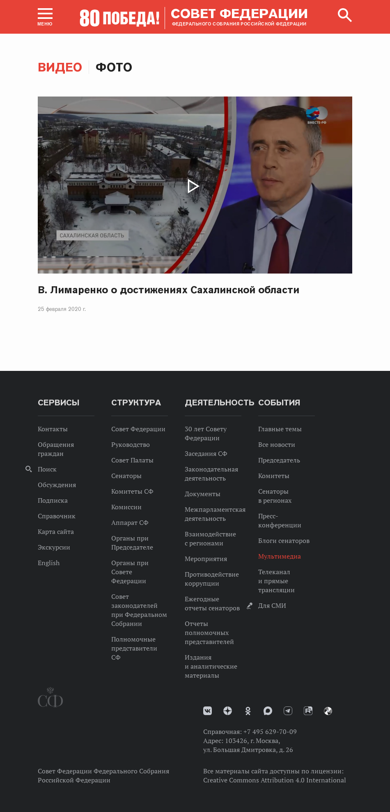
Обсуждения (57, 485)
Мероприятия (206, 558)
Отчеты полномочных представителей (209, 632)
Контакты (53, 429)
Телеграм (288, 710)
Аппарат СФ (130, 522)
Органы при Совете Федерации (130, 572)
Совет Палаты (132, 460)
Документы (202, 494)
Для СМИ (272, 605)
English (49, 563)
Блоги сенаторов (284, 540)
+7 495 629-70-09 (270, 731)
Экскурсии (54, 547)
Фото (114, 67)
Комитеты (273, 476)
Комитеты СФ (132, 491)
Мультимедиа (279, 556)
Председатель (279, 460)
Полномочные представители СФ (134, 648)
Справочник (57, 516)
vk (207, 710)
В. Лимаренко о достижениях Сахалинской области (168, 289)
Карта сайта (56, 531)
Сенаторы (126, 476)
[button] (45, 17)
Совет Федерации (138, 429)
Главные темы (280, 429)
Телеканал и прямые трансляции (276, 581)
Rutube (308, 710)
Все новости (276, 444)
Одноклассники (248, 711)
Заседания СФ (206, 453)
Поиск (47, 469)
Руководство (130, 444)
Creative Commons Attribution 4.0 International (274, 780)
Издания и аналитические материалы (211, 666)
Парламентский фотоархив (328, 711)
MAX (268, 710)
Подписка (53, 500)
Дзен (227, 710)
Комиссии (126, 507)
